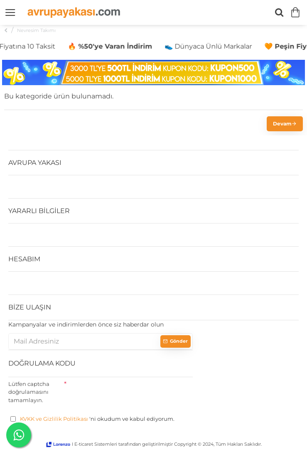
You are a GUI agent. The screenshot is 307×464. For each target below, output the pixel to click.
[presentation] (129, 393)
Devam (282, 123)
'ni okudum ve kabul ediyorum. (92, 419)
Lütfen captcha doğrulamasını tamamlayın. (28, 392)
